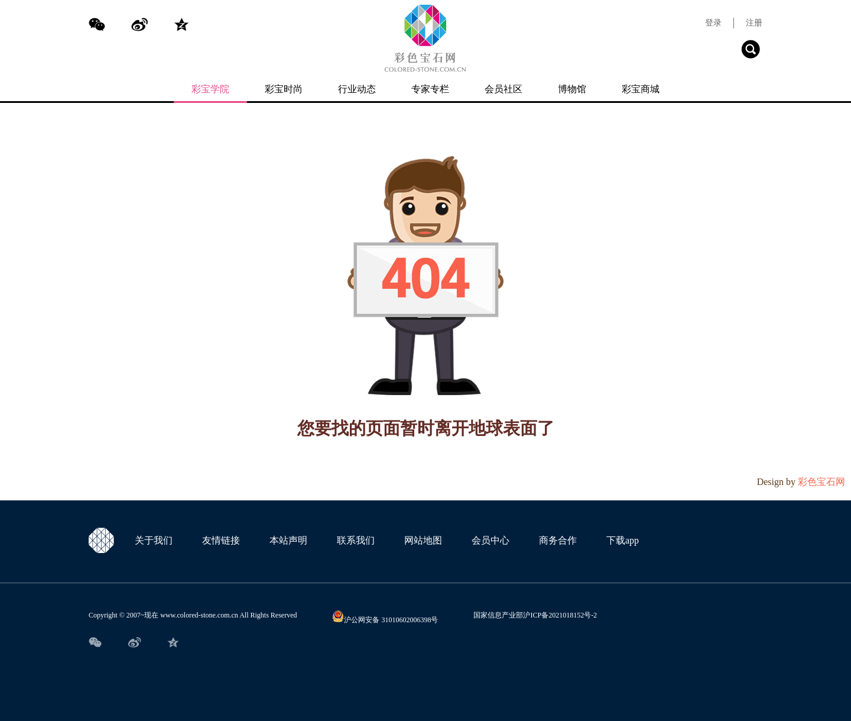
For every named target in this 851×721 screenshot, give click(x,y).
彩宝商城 (641, 89)
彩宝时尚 (284, 89)
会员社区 (503, 89)
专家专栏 (430, 89)
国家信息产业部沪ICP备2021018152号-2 (535, 615)
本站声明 (288, 540)
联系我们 (356, 540)
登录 (713, 23)
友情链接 (221, 540)
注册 (754, 23)
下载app (622, 540)
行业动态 (357, 89)
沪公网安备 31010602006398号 (385, 620)
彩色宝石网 (821, 482)
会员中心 (490, 540)
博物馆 (572, 89)
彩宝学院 (210, 89)
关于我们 (154, 540)
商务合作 (558, 540)
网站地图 (423, 540)
